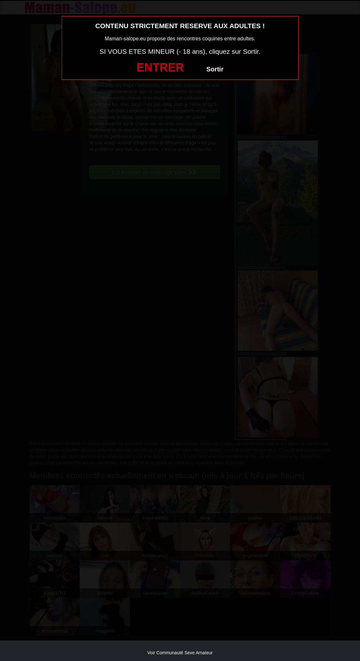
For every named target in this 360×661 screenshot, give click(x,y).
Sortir (214, 69)
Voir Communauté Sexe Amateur (180, 652)
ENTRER (160, 67)
